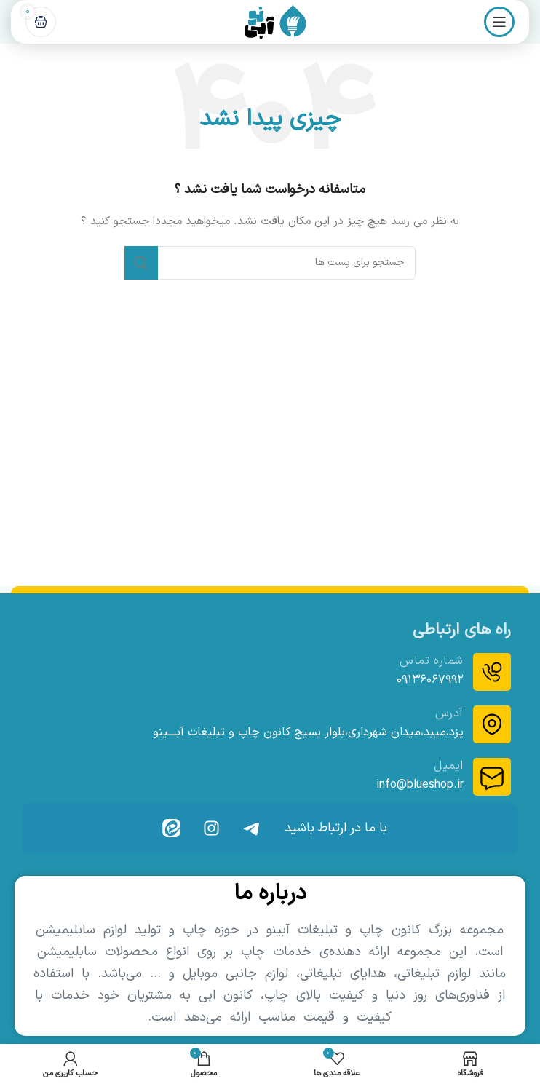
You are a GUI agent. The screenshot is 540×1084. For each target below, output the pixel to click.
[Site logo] (270, 21)
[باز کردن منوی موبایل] (499, 21)
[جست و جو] (270, 263)
